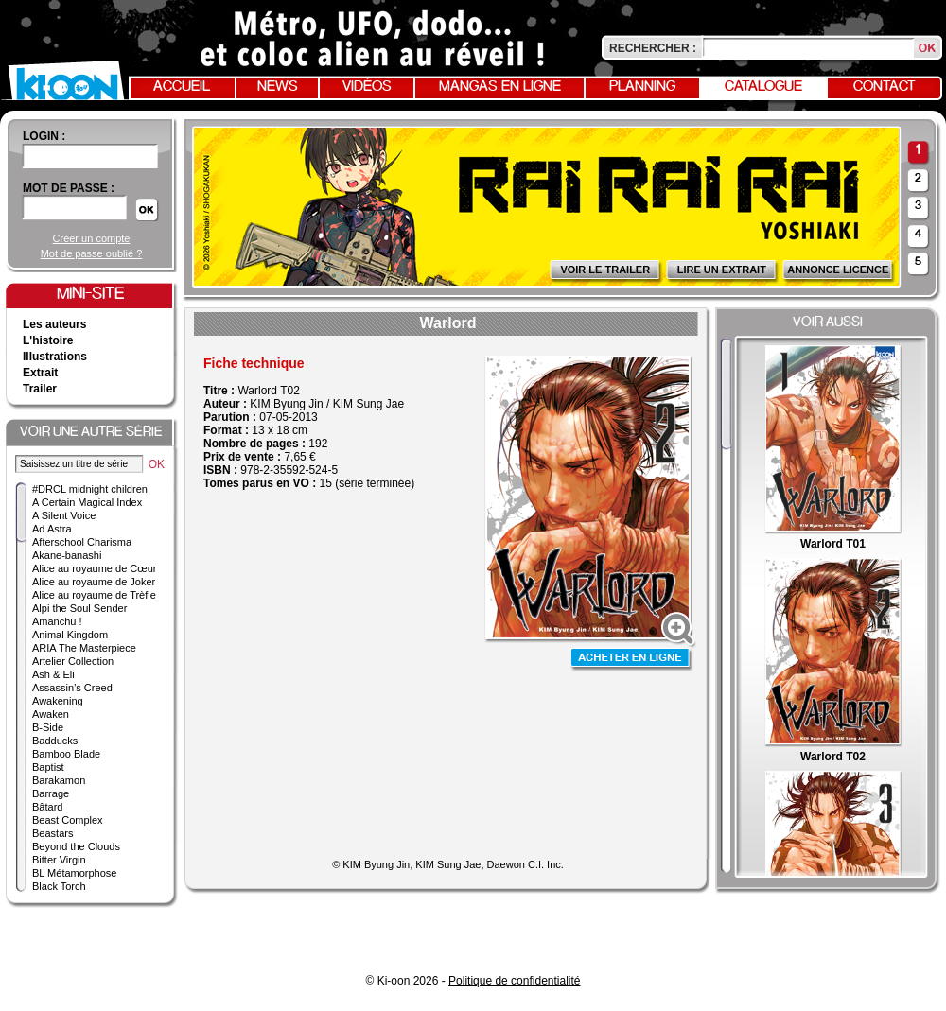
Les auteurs (54, 324)
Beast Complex (67, 820)
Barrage (50, 793)
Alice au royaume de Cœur (94, 568)
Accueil (181, 87)
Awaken (50, 714)
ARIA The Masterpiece (84, 648)
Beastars (52, 833)
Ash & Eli (53, 674)
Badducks (55, 740)
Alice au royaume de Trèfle (94, 595)
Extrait (40, 372)
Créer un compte (92, 238)
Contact (884, 87)
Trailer (40, 388)
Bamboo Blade (66, 753)
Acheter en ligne (631, 659)
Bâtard (47, 806)
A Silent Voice (64, 515)
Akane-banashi (66, 555)
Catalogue (763, 87)
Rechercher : (652, 48)
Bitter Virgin (59, 859)
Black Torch (59, 886)
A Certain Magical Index (87, 502)
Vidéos (367, 87)
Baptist (48, 767)
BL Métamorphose (74, 873)
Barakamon (58, 780)
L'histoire (48, 340)
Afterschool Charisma (81, 542)
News (277, 87)
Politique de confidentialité (514, 980)
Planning (642, 87)
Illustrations (55, 356)
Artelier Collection (73, 661)
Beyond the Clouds (76, 846)
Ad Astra (52, 528)
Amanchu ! (57, 621)
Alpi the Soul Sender (79, 608)
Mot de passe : (68, 188)
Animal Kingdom (70, 634)
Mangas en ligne (500, 87)
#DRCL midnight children (90, 489)
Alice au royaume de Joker (93, 581)
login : (44, 136)
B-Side (47, 727)
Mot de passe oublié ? (92, 253)
